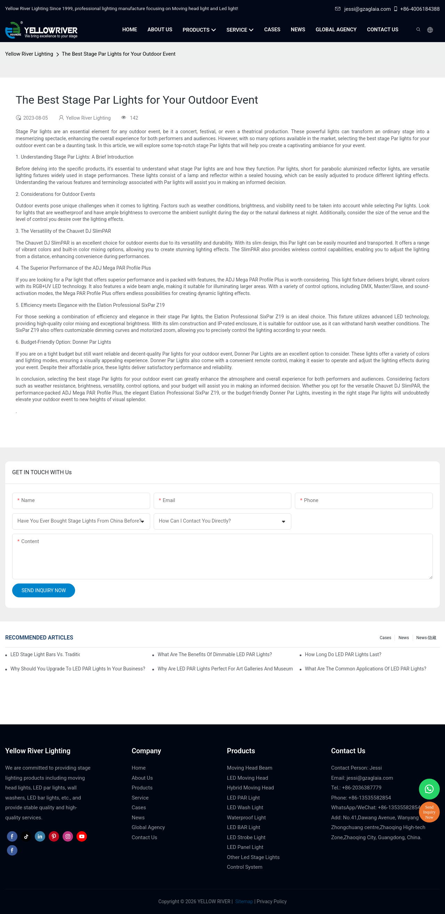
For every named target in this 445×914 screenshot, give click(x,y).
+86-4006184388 (416, 9)
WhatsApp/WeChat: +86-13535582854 (376, 807)
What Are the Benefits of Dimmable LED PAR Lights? (214, 654)
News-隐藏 (426, 637)
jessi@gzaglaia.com (363, 9)
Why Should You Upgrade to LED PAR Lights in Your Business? (77, 668)
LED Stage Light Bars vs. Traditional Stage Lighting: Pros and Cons (45, 654)
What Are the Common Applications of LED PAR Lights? (365, 668)
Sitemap (243, 901)
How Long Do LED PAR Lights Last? (343, 654)
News (403, 637)
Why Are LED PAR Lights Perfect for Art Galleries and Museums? (224, 668)
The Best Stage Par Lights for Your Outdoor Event (119, 54)
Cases (385, 637)
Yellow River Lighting (29, 54)
